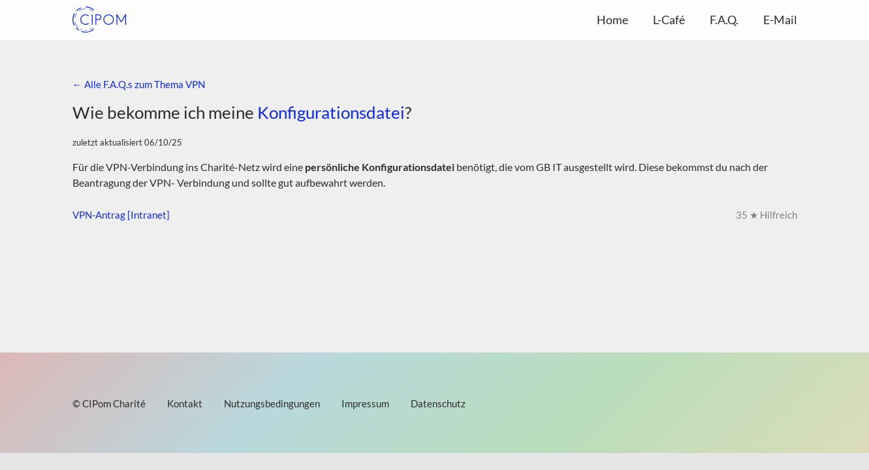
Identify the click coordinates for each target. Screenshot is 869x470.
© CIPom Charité (109, 403)
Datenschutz (438, 403)
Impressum (365, 403)
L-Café (669, 19)
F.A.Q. (724, 19)
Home (612, 19)
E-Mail (780, 19)
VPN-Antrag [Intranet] (121, 215)
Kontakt (184, 403)
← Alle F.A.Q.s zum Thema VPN (138, 84)
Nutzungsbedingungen (272, 403)
